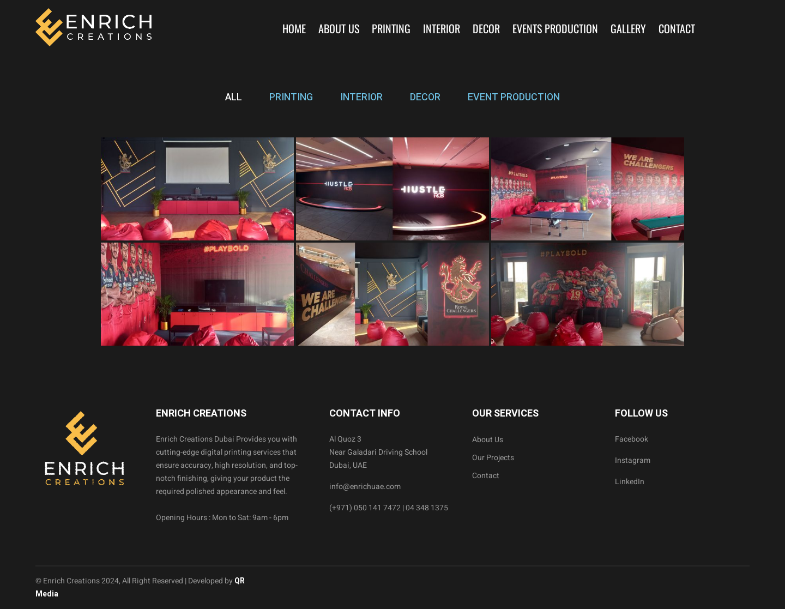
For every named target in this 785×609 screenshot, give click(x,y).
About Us (338, 28)
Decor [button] (486, 28)
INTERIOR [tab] (361, 97)
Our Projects (493, 457)
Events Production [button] (555, 28)
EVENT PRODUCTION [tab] (514, 97)
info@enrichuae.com (365, 486)
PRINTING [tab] (291, 97)
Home (294, 28)
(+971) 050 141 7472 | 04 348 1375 (388, 508)
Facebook (631, 439)
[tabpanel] (392, 241)
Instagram (632, 460)
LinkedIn (629, 481)
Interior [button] (441, 28)
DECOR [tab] (425, 97)
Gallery (628, 28)
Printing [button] (391, 28)
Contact (677, 28)
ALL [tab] (233, 97)
